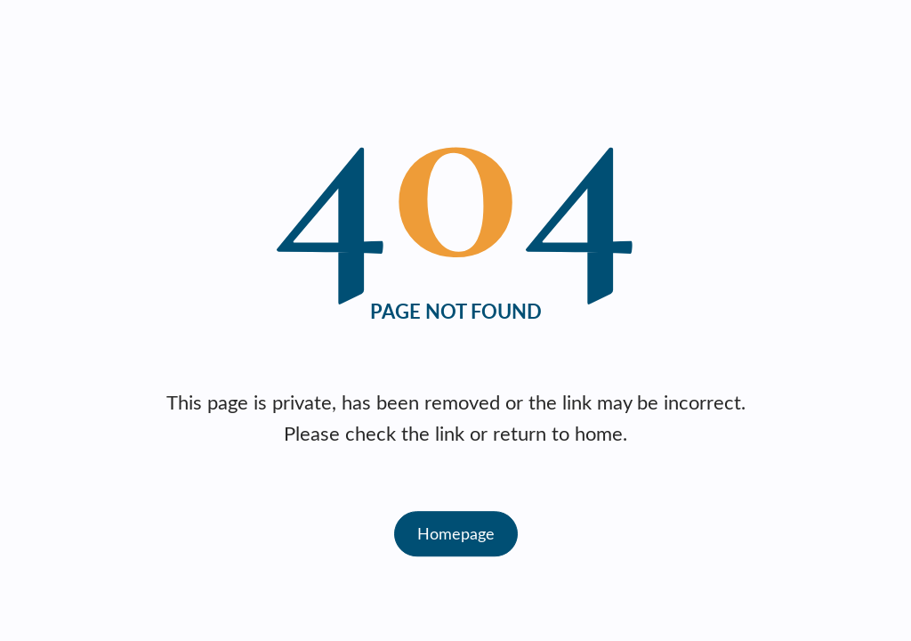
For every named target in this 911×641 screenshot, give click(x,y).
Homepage (456, 533)
